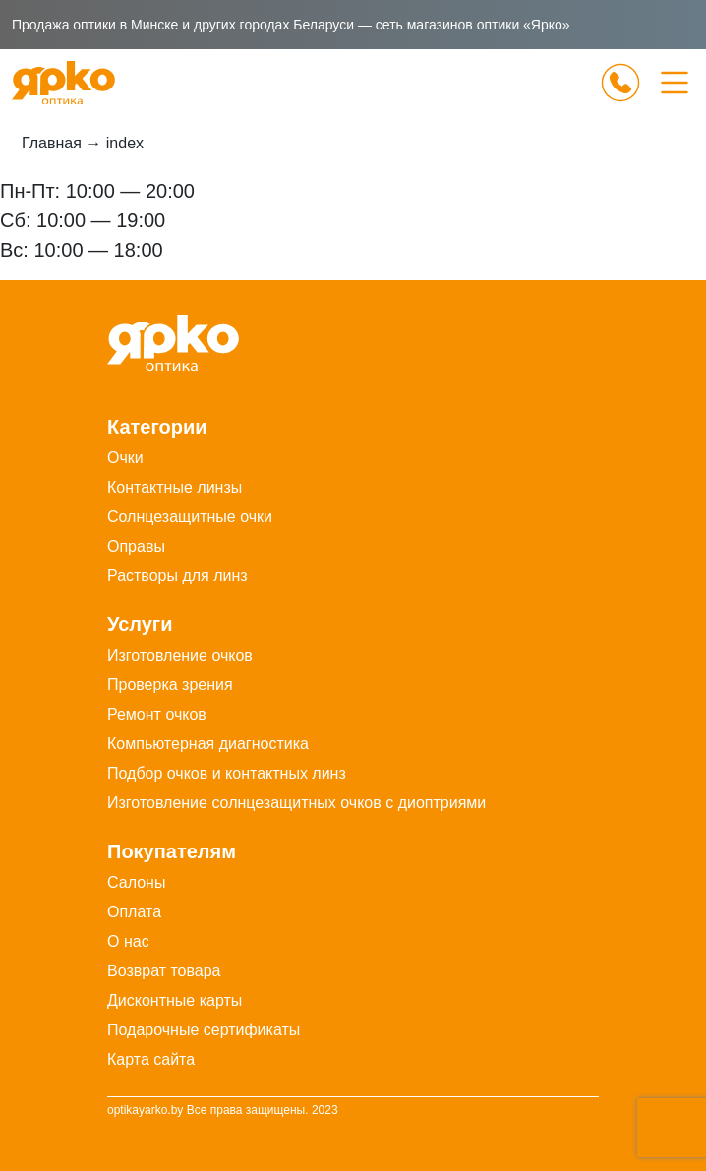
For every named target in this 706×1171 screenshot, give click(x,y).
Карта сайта (151, 1059)
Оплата (134, 912)
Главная (52, 143)
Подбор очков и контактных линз (226, 773)
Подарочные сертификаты (203, 1030)
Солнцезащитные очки (189, 516)
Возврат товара (164, 971)
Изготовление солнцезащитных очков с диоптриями (296, 802)
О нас (128, 941)
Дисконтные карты (174, 1000)
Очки (125, 457)
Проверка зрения (170, 684)
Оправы (136, 546)
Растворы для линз (177, 575)
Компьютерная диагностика (208, 743)
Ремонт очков (156, 714)
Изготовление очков (180, 655)
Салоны (136, 882)
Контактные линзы (174, 487)
